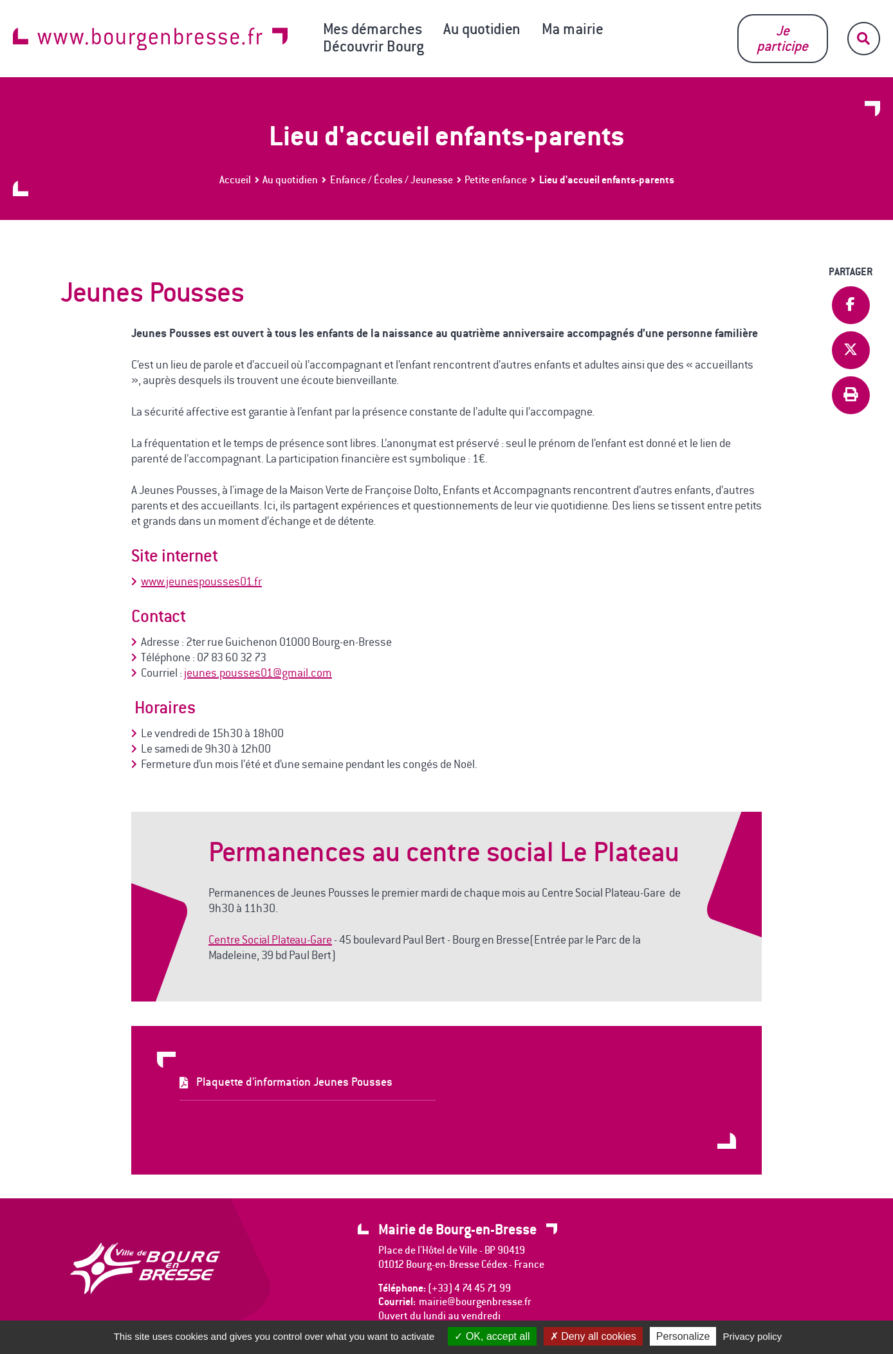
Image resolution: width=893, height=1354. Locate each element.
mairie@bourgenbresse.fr (475, 1301)
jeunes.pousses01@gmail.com (258, 673)
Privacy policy (752, 1336)
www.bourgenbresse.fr (150, 39)
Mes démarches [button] (372, 29)
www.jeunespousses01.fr (201, 581)
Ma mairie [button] (572, 29)
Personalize (683, 1336)
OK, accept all (491, 1336)
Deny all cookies (593, 1336)
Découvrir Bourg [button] (373, 46)
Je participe (782, 38)
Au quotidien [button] (481, 29)
